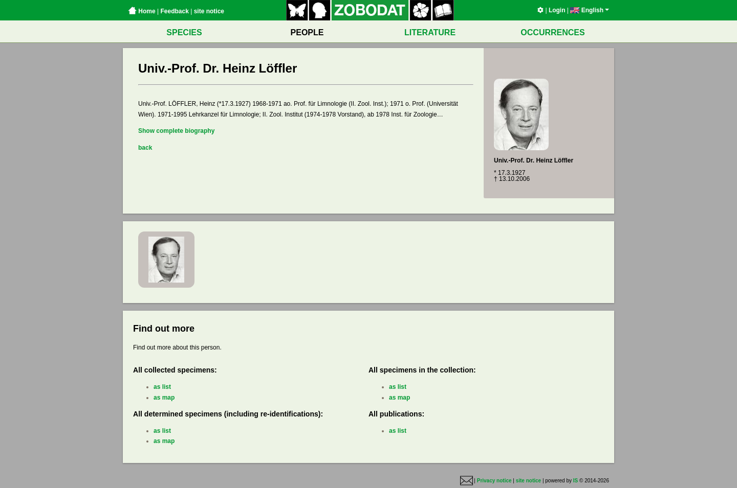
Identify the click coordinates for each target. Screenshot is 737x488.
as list (162, 386)
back (145, 147)
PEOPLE (307, 32)
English (589, 10)
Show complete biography (176, 130)
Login (557, 10)
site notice (209, 11)
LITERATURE (430, 32)
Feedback (174, 11)
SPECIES (184, 32)
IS (575, 480)
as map (164, 397)
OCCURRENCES (552, 32)
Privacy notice (494, 480)
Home (142, 11)
